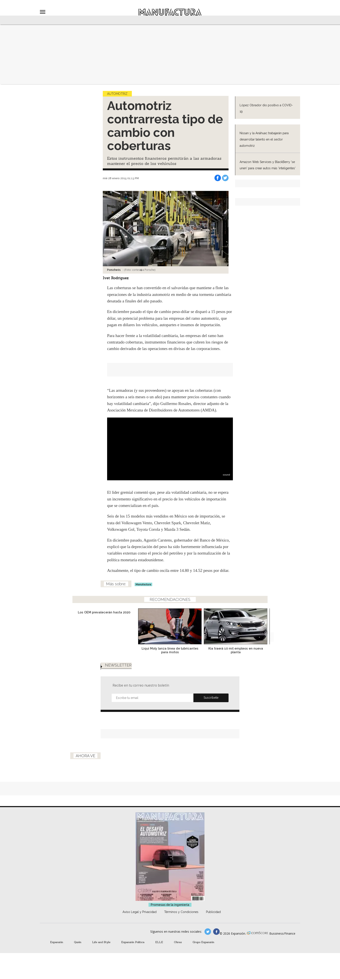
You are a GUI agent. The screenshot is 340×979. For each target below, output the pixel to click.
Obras (178, 948)
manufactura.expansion (216, 938)
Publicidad (213, 918)
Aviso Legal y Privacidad (140, 918)
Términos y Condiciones (181, 918)
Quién (77, 948)
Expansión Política (132, 948)
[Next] (269, 640)
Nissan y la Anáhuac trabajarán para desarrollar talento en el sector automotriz (264, 139)
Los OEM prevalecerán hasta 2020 (104, 612)
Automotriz (117, 93)
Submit (211, 704)
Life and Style (101, 948)
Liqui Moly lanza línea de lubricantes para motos (170, 650)
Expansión (56, 948)
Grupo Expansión (203, 948)
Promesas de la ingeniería (170, 911)
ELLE (159, 948)
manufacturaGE (207, 938)
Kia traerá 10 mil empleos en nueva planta (235, 650)
